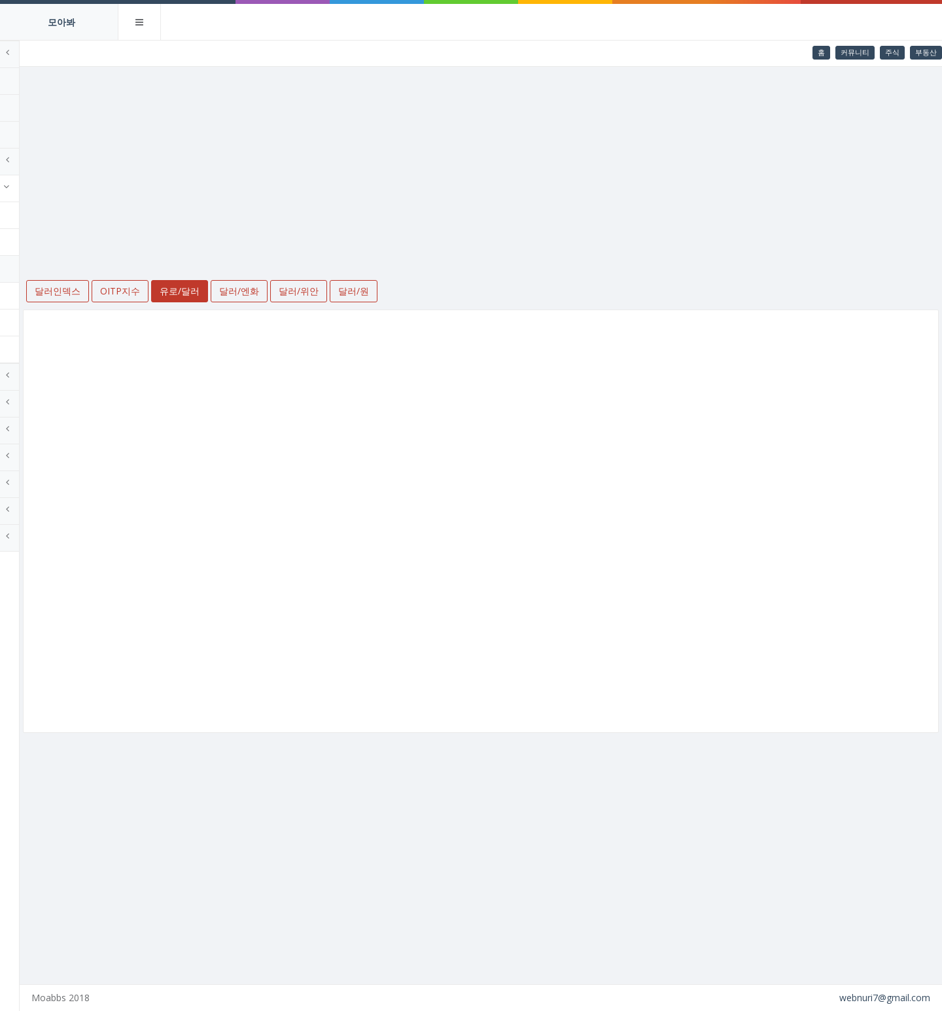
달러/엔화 (40, 295)
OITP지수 (40, 242)
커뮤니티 (855, 52)
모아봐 (61, 22)
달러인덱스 (42, 215)
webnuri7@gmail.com (884, 997)
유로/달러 (40, 268)
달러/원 (35, 349)
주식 (892, 52)
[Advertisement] (530, 165)
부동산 (926, 52)
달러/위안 (40, 322)
